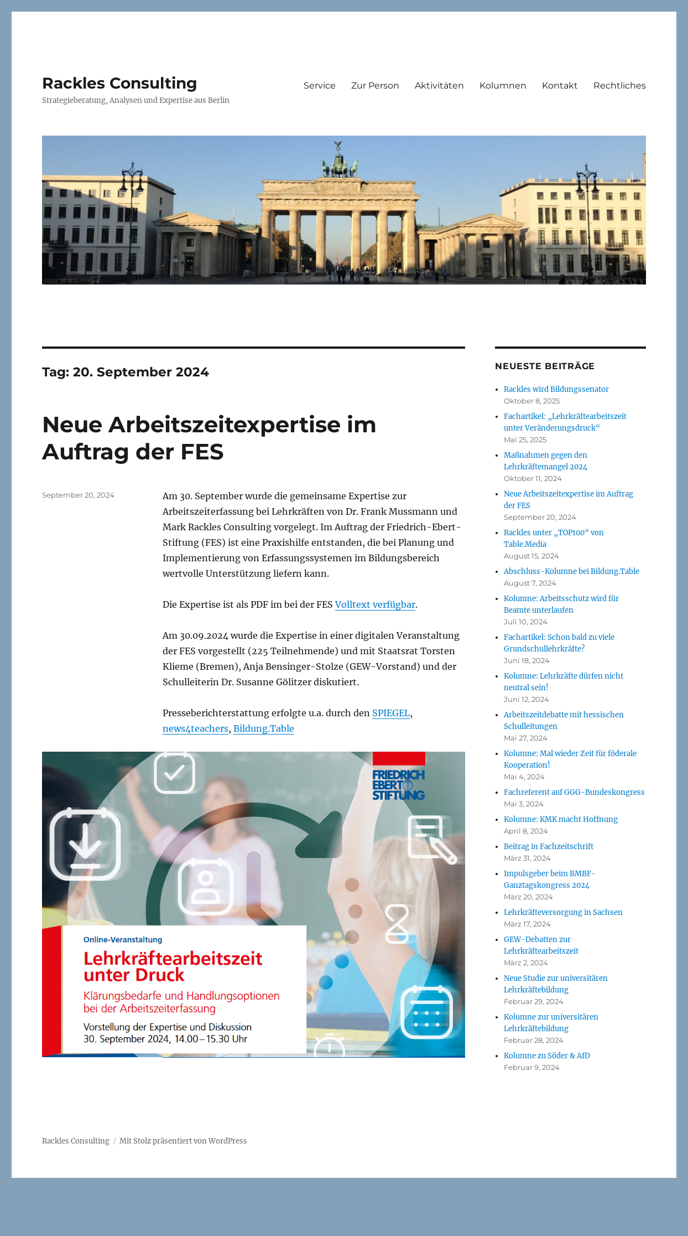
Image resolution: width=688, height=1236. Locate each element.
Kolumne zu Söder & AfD (547, 1056)
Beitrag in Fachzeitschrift (548, 846)
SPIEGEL (391, 712)
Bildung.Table (263, 728)
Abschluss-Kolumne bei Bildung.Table (571, 571)
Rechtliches (619, 85)
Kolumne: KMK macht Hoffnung (561, 819)
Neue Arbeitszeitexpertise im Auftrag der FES (209, 438)
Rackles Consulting (119, 83)
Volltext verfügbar (375, 604)
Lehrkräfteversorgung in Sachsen (563, 912)
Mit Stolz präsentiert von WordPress (183, 1141)
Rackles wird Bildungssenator (556, 389)
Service (320, 85)
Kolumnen (503, 85)
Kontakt (560, 85)
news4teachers (195, 728)
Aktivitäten (439, 85)
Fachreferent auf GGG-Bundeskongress (574, 792)
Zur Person (375, 85)
